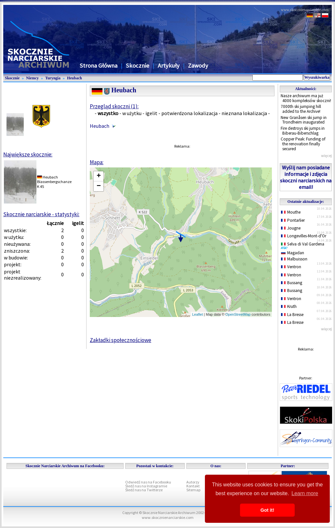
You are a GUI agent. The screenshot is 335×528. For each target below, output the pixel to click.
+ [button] (99, 176)
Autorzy (192, 482)
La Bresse (292, 314)
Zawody (198, 65)
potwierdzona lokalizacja (189, 113)
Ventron (291, 267)
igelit (151, 113)
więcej (326, 155)
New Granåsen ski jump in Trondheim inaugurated (304, 120)
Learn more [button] (304, 493)
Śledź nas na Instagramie (146, 485)
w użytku (131, 113)
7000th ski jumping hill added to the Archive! (301, 109)
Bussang (291, 282)
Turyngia (52, 78)
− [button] (99, 186)
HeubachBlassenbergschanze (54, 179)
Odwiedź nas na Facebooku (148, 482)
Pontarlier (293, 220)
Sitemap (193, 489)
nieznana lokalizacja (244, 113)
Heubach (74, 78)
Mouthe (291, 212)
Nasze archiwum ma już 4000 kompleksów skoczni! (306, 98)
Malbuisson (294, 259)
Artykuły (169, 65)
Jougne (291, 228)
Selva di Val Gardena (303, 245)
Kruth (289, 306)
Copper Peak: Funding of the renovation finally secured (303, 143)
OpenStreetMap (238, 314)
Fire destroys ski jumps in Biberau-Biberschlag (303, 130)
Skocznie (137, 65)
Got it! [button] (267, 510)
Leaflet (197, 314)
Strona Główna (98, 65)
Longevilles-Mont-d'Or (303, 236)
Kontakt (193, 485)
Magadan (292, 253)
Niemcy (32, 78)
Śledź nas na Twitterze (144, 489)
